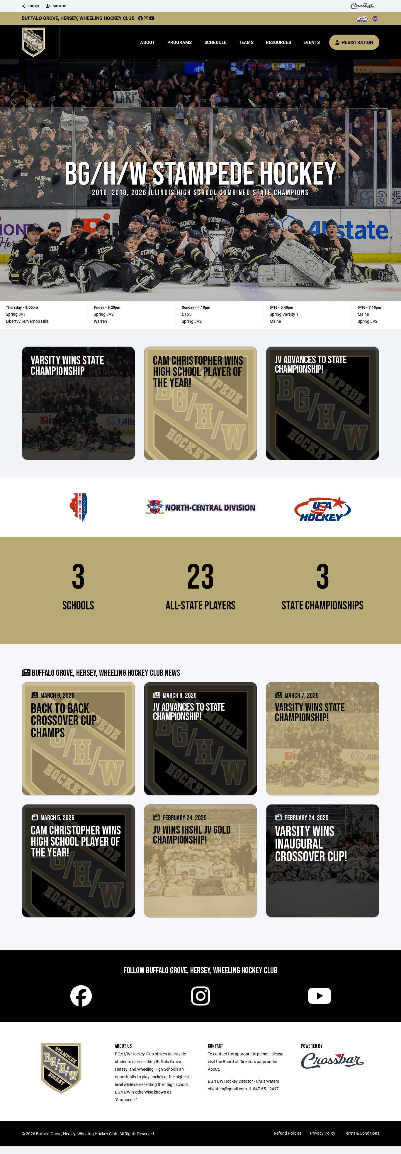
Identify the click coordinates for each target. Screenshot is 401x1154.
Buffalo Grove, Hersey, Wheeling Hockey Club (78, 18)
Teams (246, 42)
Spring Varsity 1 (284, 314)
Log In (30, 6)
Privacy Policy (322, 1140)
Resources (278, 42)
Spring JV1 (16, 314)
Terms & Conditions (361, 1140)
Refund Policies (288, 1140)
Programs (179, 42)
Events (311, 42)
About (147, 42)
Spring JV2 (104, 314)
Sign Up (56, 6)
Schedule (215, 42)
